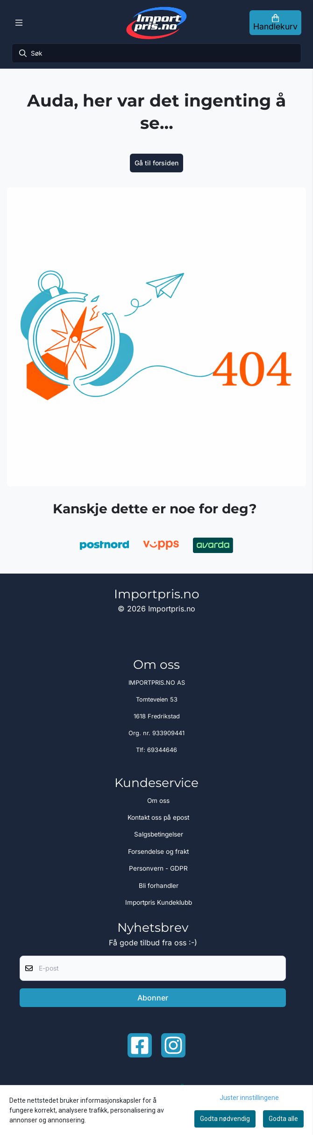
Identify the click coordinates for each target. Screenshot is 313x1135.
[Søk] (156, 53)
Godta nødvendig (225, 1118)
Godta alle (283, 1118)
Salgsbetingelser (158, 834)
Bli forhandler (158, 885)
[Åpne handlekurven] (275, 22)
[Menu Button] (19, 23)
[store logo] (156, 23)
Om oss (158, 800)
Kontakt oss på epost (158, 817)
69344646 (162, 749)
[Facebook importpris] (140, 1045)
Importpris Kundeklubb (158, 902)
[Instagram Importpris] (173, 1045)
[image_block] (156, 336)
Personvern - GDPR (158, 868)
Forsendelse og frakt (158, 851)
